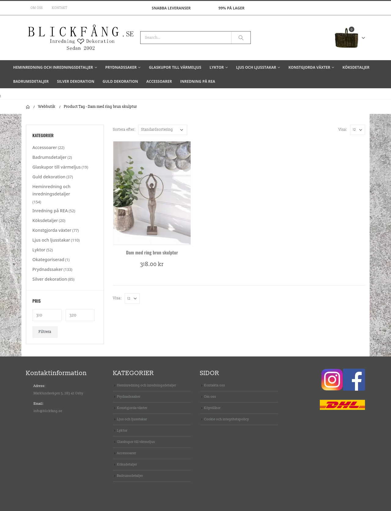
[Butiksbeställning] (162, 130)
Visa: (342, 129)
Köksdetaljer (355, 67)
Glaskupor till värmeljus (175, 67)
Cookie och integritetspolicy (226, 419)
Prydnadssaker (121, 67)
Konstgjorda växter (309, 67)
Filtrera (45, 332)
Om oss (37, 8)
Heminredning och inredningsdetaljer (53, 67)
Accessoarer (159, 81)
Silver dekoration (75, 81)
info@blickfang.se (48, 411)
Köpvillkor (212, 408)
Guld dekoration (120, 81)
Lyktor (217, 67)
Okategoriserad (48, 259)
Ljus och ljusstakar (256, 67)
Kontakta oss (214, 385)
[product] (152, 192)
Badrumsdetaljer (31, 81)
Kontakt (59, 8)
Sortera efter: (124, 129)
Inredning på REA (197, 81)
